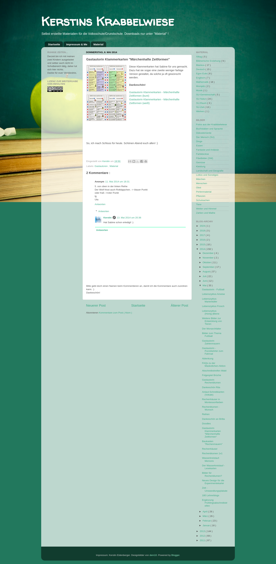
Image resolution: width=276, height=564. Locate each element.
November (208, 257)
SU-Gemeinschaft (205, 94)
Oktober (207, 262)
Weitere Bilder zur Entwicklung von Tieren (212, 321)
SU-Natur (201, 99)
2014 (203, 249)
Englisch (201, 77)
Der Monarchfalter (211, 328)
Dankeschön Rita (211, 387)
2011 (203, 540)
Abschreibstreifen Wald (214, 370)
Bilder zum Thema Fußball (211, 334)
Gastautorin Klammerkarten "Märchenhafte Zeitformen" (211, 432)
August (207, 271)
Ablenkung (207, 358)
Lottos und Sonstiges (207, 175)
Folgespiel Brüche (211, 375)
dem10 (153, 555)
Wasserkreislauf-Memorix (211, 459)
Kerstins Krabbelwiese (107, 21)
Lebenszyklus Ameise (213, 294)
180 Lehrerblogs (210, 495)
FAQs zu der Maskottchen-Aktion (214, 364)
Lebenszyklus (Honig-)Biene (210, 312)
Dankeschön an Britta (213, 419)
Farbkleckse (202, 154)
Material (98, 44)
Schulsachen (203, 200)
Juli (205, 276)
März (206, 516)
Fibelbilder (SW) (204, 158)
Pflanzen (200, 196)
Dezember (208, 253)
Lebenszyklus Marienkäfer (209, 300)
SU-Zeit (200, 107)
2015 (203, 244)
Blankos (200, 65)
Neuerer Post (96, 305)
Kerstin (106, 161)
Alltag (199, 56)
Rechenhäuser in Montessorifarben (212, 400)
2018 (203, 230)
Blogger (175, 555)
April (205, 511)
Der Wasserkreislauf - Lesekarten (213, 467)
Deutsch (200, 69)
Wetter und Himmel (206, 208)
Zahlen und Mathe (205, 213)
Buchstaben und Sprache (209, 128)
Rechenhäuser (210, 449)
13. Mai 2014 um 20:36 (129, 217)
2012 (203, 535)
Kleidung (200, 166)
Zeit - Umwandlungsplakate (214, 489)
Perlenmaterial (203, 191)
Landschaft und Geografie (209, 170)
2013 (203, 531)
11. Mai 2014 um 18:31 (117, 181)
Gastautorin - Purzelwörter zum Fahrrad (212, 351)
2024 (203, 226)
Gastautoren (101, 166)
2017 (203, 235)
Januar (207, 525)
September (209, 267)
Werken (200, 111)
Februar (207, 520)
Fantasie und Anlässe (207, 149)
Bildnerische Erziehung (208, 61)
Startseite (54, 44)
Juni (205, 281)
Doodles (206, 423)
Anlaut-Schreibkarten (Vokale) (213, 393)
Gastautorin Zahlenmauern (211, 342)
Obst (198, 187)
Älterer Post (179, 305)
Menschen (201, 183)
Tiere (198, 204)
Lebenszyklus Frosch (213, 306)
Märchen (200, 179)
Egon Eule (202, 73)
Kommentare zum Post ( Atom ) (115, 312)
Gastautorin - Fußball (213, 289)
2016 (203, 239)
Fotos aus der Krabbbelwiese (211, 124)
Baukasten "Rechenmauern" (212, 442)
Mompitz (201, 86)
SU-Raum (201, 103)
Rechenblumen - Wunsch (210, 408)
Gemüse (200, 162)
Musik (199, 90)
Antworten (100, 204)
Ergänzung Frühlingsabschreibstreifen (214, 503)
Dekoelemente (203, 133)
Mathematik (202, 82)
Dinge (199, 141)
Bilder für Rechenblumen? (212, 474)
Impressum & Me (76, 44)
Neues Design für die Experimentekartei (213, 482)
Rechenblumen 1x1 (212, 453)
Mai (205, 285)
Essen (199, 145)
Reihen (206, 414)
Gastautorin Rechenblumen (211, 381)
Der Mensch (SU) (205, 137)
